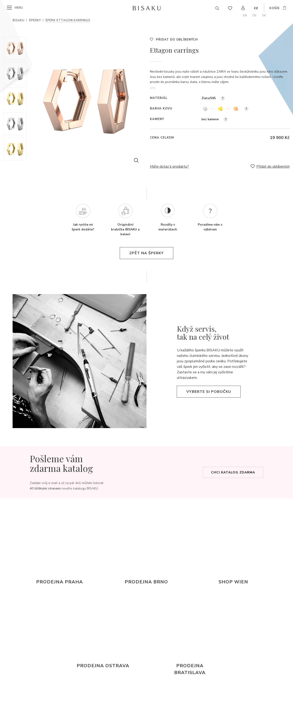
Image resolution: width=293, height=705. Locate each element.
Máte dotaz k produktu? (169, 166)
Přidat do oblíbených (177, 40)
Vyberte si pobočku (208, 391)
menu (19, 8)
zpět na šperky (146, 253)
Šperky (35, 20)
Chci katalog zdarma (233, 472)
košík (274, 8)
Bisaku (18, 20)
